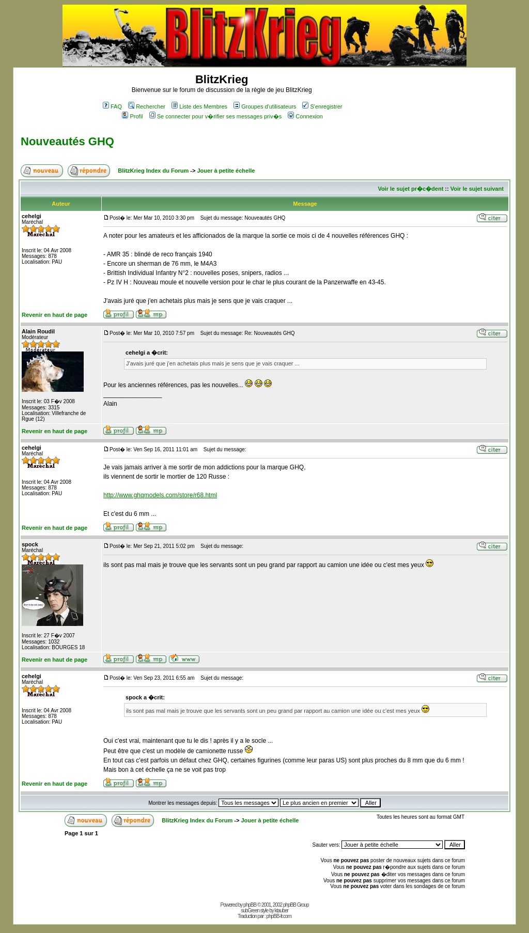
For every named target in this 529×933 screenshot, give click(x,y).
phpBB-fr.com (278, 916)
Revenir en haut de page (54, 315)
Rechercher (146, 106)
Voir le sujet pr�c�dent (410, 189)
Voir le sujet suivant (477, 189)
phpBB (249, 905)
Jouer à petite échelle (226, 170)
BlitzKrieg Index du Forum (153, 170)
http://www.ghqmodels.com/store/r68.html (160, 495)
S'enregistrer (322, 106)
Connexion (305, 116)
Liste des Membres (199, 106)
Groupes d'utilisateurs (265, 106)
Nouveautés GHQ (67, 141)
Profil (132, 116)
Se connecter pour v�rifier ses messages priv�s (215, 116)
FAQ (112, 106)
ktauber (281, 910)
